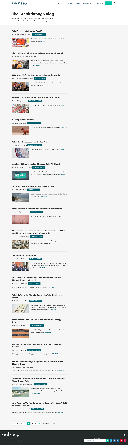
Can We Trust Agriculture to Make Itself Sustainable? (36, 97)
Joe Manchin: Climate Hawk (25, 255)
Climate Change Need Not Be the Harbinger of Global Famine (36, 345)
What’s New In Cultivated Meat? (27, 31)
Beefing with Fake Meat (23, 119)
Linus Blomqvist (24, 325)
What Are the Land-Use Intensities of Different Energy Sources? (36, 320)
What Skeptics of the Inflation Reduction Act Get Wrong (37, 208)
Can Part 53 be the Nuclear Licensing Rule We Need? (36, 164)
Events (78, 3)
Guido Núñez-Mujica (27, 56)
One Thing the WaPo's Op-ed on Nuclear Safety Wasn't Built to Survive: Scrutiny (39, 404)
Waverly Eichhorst (26, 34)
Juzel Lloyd (23, 190)
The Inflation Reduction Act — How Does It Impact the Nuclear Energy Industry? (36, 278)
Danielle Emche (25, 367)
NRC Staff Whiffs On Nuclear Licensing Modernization (36, 75)
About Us (70, 3)
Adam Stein (24, 167)
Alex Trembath (24, 259)
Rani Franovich (24, 384)
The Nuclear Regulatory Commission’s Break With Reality (38, 53)
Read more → (44, 41)
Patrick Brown (25, 212)
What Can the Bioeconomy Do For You (29, 142)
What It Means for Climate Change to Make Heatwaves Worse (37, 296)
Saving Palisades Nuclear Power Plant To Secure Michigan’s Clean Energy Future (39, 379)
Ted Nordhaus (25, 78)
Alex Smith (24, 101)
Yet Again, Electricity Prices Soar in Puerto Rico (33, 186)
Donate (108, 3)
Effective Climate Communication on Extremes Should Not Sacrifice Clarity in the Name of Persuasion (38, 231)
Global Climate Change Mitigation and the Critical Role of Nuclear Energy (38, 362)
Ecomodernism (87, 3)
